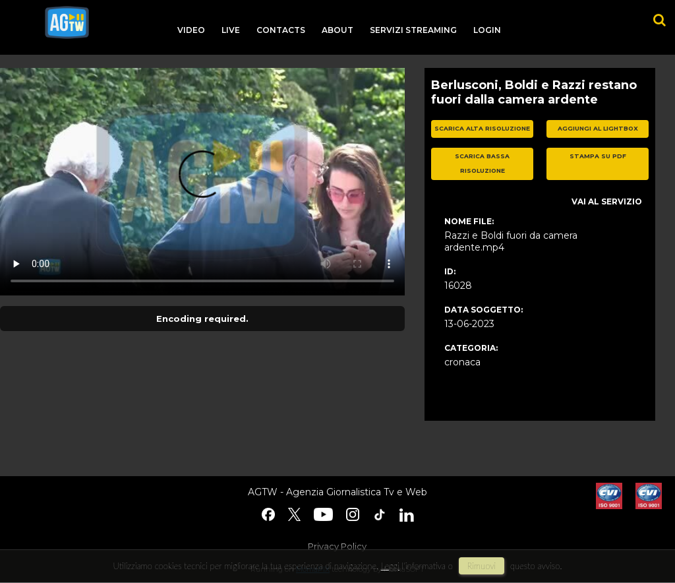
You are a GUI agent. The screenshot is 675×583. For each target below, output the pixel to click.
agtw (66, 22)
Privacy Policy (337, 546)
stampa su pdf (598, 156)
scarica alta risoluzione (482, 128)
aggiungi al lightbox (598, 128)
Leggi (390, 566)
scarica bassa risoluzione (482, 163)
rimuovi (481, 566)
